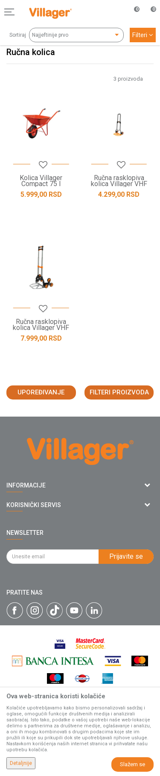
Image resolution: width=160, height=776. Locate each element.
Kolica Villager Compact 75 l (41, 181)
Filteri (142, 35)
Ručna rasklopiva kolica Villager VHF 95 (41, 328)
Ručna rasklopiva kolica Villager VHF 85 (119, 184)
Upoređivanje (40, 392)
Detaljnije (21, 763)
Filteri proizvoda (119, 392)
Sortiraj (17, 35)
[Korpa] (148, 21)
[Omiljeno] (132, 12)
